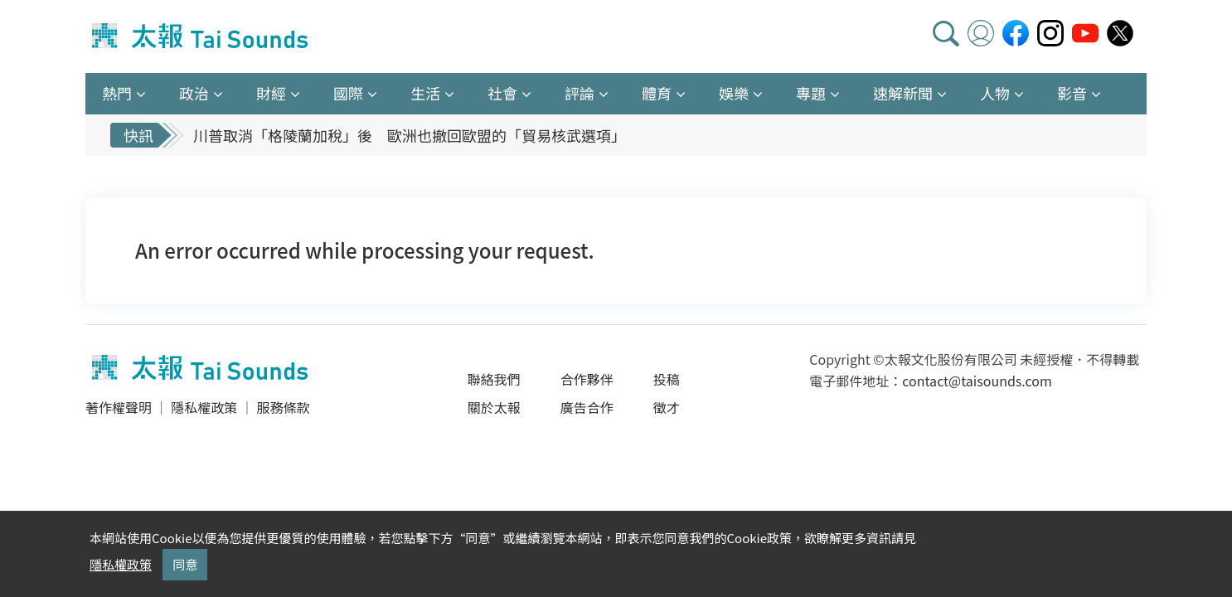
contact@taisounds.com (976, 381)
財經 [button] (271, 93)
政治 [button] (194, 93)
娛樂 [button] (734, 93)
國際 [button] (348, 93)
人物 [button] (995, 93)
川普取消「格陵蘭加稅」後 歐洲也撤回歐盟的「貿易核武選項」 (409, 135)
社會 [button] (502, 93)
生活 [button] (425, 93)
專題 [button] (811, 93)
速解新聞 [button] (903, 93)
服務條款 (282, 407)
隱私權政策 (204, 407)
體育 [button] (657, 93)
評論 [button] (579, 93)
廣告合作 (587, 407)
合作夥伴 (587, 379)
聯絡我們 (494, 379)
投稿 (666, 379)
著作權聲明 (118, 407)
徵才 (666, 407)
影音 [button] (1072, 93)
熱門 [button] (117, 93)
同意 (184, 564)
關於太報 (494, 407)
